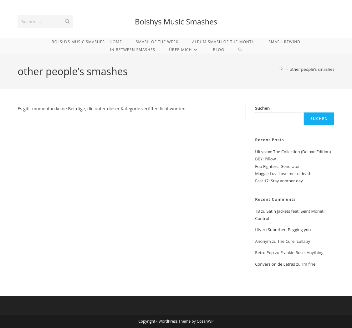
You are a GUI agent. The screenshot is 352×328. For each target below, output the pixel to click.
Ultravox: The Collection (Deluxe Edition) (293, 151)
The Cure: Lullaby (294, 241)
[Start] (281, 69)
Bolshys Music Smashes (176, 21)
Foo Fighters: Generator (277, 166)
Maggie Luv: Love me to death (283, 173)
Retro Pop (264, 252)
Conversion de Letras (275, 264)
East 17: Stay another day (279, 181)
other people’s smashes (312, 69)
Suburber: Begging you (289, 229)
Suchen (262, 108)
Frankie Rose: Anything (302, 252)
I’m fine (308, 264)
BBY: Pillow (265, 159)
